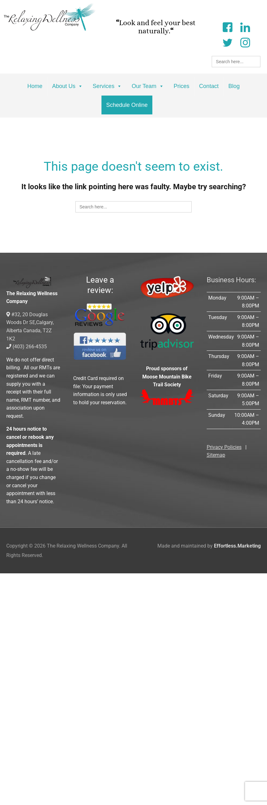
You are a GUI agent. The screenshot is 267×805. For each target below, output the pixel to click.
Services (107, 86)
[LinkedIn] (245, 26)
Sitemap (216, 455)
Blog (234, 86)
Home (34, 86)
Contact (209, 86)
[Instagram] (245, 42)
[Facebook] (227, 26)
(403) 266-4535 (26, 347)
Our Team (148, 86)
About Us (67, 86)
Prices (181, 86)
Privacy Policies (224, 447)
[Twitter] (227, 42)
